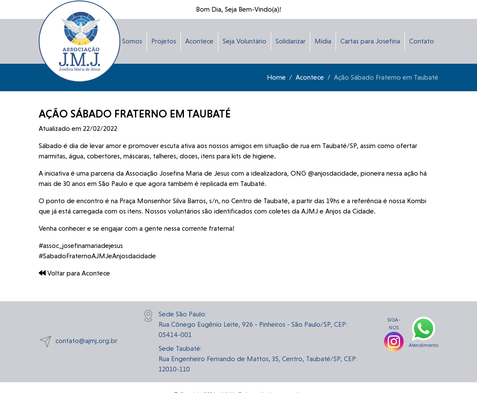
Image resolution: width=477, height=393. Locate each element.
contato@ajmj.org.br (78, 341)
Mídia (323, 41)
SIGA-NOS (394, 330)
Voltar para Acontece (74, 273)
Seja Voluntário (244, 41)
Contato (421, 41)
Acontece (199, 41)
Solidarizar (290, 41)
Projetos (163, 41)
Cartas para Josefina (370, 41)
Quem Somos (122, 41)
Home (276, 77)
